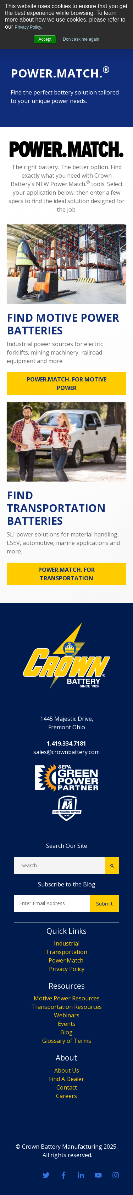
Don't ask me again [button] (81, 39)
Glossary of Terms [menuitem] (66, 1115)
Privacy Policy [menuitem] (66, 1043)
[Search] (59, 939)
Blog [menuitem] (66, 1106)
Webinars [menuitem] (66, 1089)
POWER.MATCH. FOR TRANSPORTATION (66, 648)
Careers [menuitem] (66, 1170)
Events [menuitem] (67, 1098)
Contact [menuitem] (66, 1161)
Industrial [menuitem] (66, 1018)
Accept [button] (44, 39)
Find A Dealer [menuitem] (66, 1153)
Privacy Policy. (28, 27)
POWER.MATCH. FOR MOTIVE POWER (66, 458)
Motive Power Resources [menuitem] (67, 1072)
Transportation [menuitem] (66, 1026)
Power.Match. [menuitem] (66, 1035)
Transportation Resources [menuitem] (66, 1081)
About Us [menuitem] (66, 1144)
